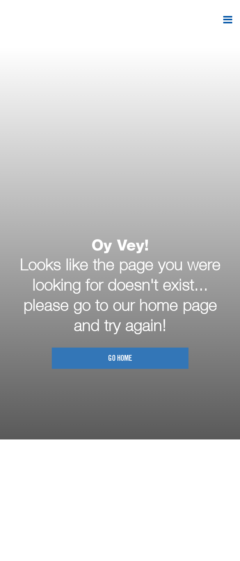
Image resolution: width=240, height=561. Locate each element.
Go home (120, 359)
